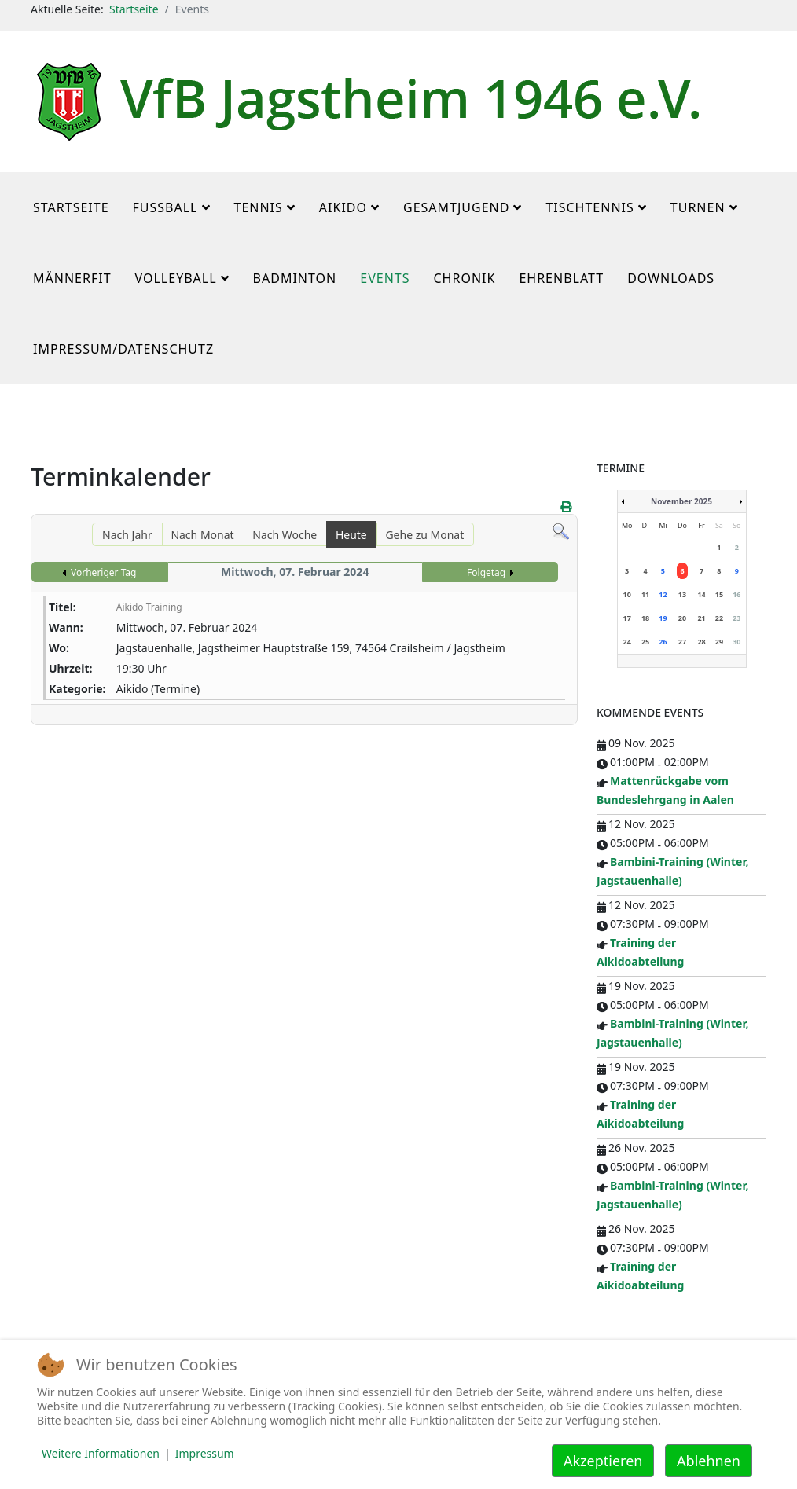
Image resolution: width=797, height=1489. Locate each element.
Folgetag (486, 572)
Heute (351, 534)
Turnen (697, 207)
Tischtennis (589, 207)
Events (385, 278)
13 (682, 594)
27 (682, 641)
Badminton (295, 278)
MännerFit (72, 278)
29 (719, 641)
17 (627, 618)
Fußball (165, 207)
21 (701, 618)
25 (645, 641)
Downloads (670, 278)
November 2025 (681, 501)
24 (627, 641)
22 (719, 618)
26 (663, 641)
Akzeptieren (603, 1460)
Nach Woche (284, 534)
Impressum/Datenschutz (123, 349)
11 (645, 594)
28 (701, 641)
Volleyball (176, 278)
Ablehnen (708, 1460)
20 (682, 618)
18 (645, 618)
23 (736, 618)
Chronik (464, 278)
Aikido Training (149, 607)
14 (701, 594)
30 (736, 641)
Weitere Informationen (101, 1453)
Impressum (204, 1453)
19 (663, 618)
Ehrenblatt (561, 278)
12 (663, 594)
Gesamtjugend (456, 207)
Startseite (134, 9)
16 (736, 594)
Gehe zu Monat (424, 534)
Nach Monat (202, 534)
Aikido (343, 207)
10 (627, 594)
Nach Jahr (127, 534)
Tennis (258, 207)
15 (719, 594)
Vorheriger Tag (103, 572)
